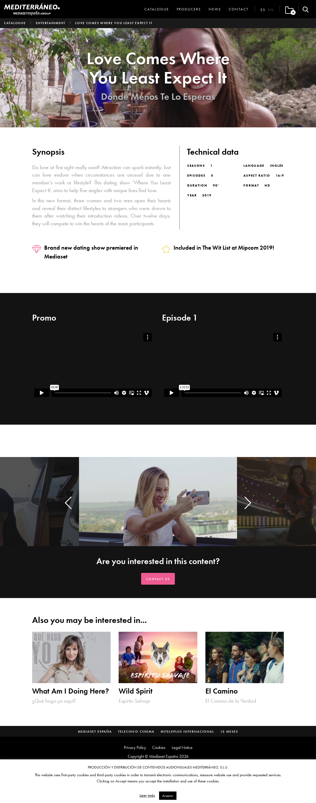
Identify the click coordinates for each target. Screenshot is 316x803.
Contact (239, 9)
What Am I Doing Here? (70, 691)
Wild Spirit (136, 691)
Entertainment (50, 23)
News (215, 9)
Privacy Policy (135, 747)
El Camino (221, 691)
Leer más (147, 795)
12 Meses (229, 731)
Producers (189, 9)
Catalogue (156, 9)
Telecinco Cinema (136, 731)
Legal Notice (182, 747)
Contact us (158, 579)
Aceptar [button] (167, 795)
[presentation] (68, 502)
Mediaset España (95, 731)
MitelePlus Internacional (187, 731)
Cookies (158, 747)
